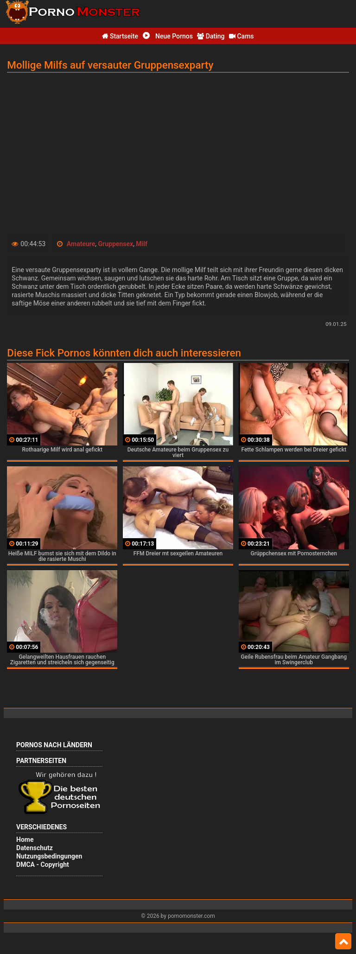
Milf (141, 244)
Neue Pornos (168, 36)
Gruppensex (116, 244)
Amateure (81, 244)
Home (24, 839)
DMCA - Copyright (42, 864)
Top (343, 941)
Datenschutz (34, 848)
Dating (210, 36)
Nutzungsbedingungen (49, 856)
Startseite (120, 36)
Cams (241, 36)
